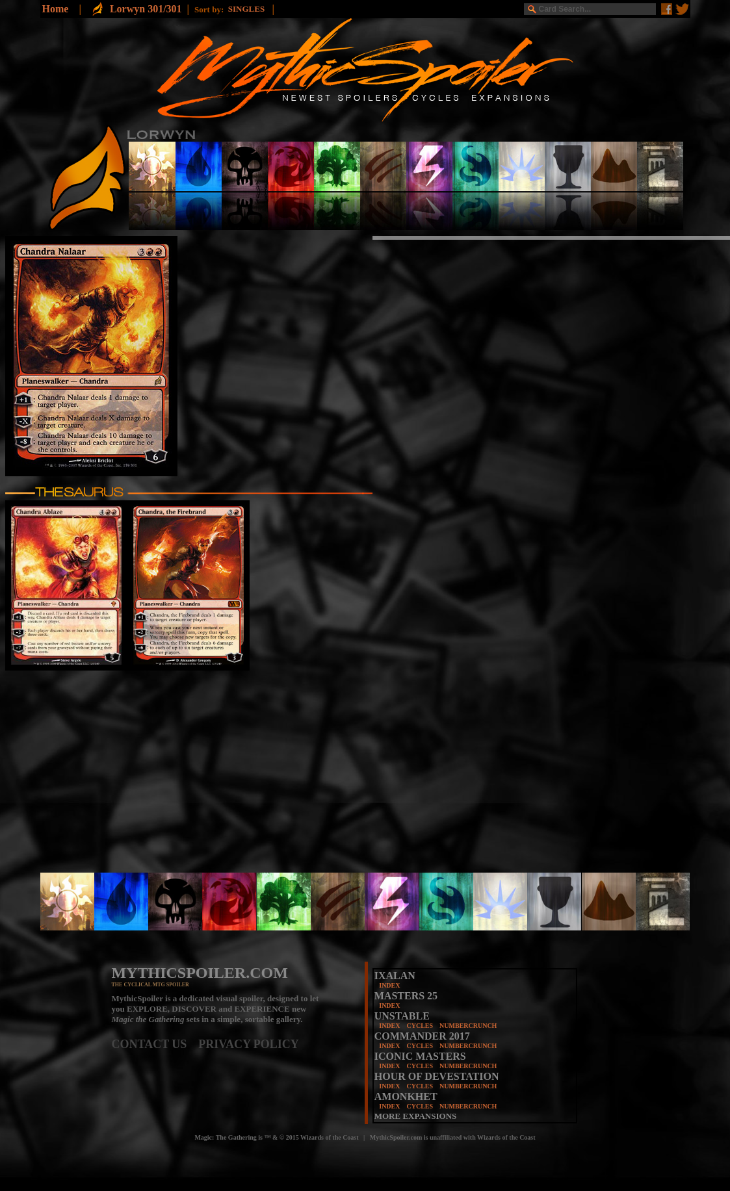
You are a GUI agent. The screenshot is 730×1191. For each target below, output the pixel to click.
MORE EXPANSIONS (415, 1116)
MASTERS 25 (405, 995)
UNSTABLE (402, 1015)
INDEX (389, 985)
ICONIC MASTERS (420, 1056)
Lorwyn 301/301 (146, 8)
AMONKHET (405, 1096)
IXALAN (394, 975)
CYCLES (419, 1025)
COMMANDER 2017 (422, 1036)
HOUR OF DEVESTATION (436, 1076)
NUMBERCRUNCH (468, 1025)
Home (55, 8)
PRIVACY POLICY (248, 1044)
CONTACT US (155, 1044)
